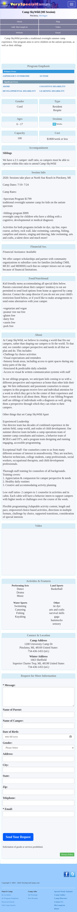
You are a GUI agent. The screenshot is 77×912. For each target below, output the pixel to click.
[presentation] (28, 825)
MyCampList (59, 905)
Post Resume (33, 898)
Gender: (7, 742)
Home (56, 909)
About (19, 21)
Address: (8, 753)
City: (6, 764)
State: (6, 775)
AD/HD (6, 86)
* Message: (9, 685)
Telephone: (9, 797)
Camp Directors (60, 898)
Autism (44, 76)
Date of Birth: (11, 731)
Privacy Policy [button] (67, 854)
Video (38, 525)
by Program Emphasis (10, 898)
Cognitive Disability (52, 86)
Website (19, 32)
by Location (6, 895)
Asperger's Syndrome (16, 76)
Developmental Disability (19, 91)
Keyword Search (8, 902)
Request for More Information (38, 675)
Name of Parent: (12, 709)
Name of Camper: (13, 720)
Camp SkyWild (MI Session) (38, 12)
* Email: (8, 809)
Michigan (43, 15)
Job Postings (32, 895)
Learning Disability (52, 91)
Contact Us (58, 902)
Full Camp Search (8, 905)
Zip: (5, 786)
